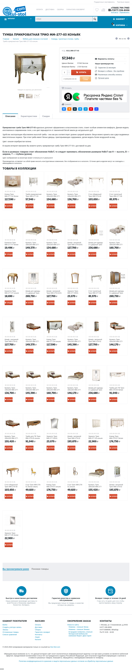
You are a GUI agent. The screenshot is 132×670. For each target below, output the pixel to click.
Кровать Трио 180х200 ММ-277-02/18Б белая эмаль (117, 244)
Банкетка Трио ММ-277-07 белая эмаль (11, 244)
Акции (37, 637)
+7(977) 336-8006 (120, 10)
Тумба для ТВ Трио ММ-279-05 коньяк (33, 437)
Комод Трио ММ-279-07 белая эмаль (116, 438)
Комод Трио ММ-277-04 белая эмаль (11, 196)
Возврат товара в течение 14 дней (110, 598)
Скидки (46, 116)
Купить (82, 72)
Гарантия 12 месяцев (107, 68)
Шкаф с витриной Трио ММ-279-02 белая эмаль (116, 487)
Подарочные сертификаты (104, 2)
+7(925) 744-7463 (120, 7)
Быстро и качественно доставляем (21, 598)
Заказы (5, 630)
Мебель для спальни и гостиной (35, 39)
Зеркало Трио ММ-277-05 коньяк (95, 437)
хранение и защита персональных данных (60, 661)
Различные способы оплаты (110, 75)
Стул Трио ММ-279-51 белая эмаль (33, 486)
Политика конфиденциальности (31, 661)
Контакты (114, 12)
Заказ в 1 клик (85, 78)
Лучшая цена (103, 78)
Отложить (68, 88)
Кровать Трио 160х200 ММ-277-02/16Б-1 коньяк (53, 244)
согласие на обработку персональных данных (95, 661)
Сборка (38, 630)
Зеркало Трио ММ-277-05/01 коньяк (72, 293)
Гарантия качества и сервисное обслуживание (66, 599)
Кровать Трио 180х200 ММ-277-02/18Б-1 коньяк (116, 341)
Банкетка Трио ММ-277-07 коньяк (12, 292)
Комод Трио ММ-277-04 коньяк (54, 340)
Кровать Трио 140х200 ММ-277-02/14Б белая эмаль (75, 196)
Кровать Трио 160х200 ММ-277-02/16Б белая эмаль (75, 341)
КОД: (64, 51)
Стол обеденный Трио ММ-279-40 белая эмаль (94, 196)
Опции (10, 254)
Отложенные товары (11, 632)
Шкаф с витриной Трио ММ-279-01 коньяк (95, 341)
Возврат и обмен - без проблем (111, 71)
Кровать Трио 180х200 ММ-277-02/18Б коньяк (53, 390)
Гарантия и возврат (42, 632)
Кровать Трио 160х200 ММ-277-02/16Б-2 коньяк (32, 341)
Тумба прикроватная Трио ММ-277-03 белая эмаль (33, 196)
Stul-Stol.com (55, 647)
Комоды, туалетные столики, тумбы (65, 39)
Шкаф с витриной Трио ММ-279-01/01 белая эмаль (54, 293)
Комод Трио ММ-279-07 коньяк (54, 486)
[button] (64, 109)
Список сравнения (10, 635)
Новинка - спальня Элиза (78, 627)
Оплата (38, 625)
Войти (5, 625)
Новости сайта (73, 625)
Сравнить (68, 104)
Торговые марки (123, 2)
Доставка (38, 627)
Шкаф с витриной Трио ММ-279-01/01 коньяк (74, 244)
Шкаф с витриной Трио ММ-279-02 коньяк (74, 438)
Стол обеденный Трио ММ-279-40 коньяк (11, 487)
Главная (6, 39)
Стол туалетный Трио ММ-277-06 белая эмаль (94, 293)
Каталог (11, 18)
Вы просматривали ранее (16, 569)
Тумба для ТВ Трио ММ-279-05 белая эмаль (116, 390)
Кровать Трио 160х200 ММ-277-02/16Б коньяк (32, 390)
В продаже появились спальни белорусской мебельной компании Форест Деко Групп (80, 634)
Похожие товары (40, 569)
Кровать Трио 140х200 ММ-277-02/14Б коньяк (11, 390)
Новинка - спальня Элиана (79, 629)
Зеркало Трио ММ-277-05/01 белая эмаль (52, 438)
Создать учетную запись (12, 627)
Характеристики (29, 116)
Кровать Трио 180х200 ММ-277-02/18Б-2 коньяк (11, 438)
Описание (10, 116)
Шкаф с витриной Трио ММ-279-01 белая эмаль (11, 341)
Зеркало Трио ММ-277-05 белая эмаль (11, 535)
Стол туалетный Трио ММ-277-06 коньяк (115, 196)
